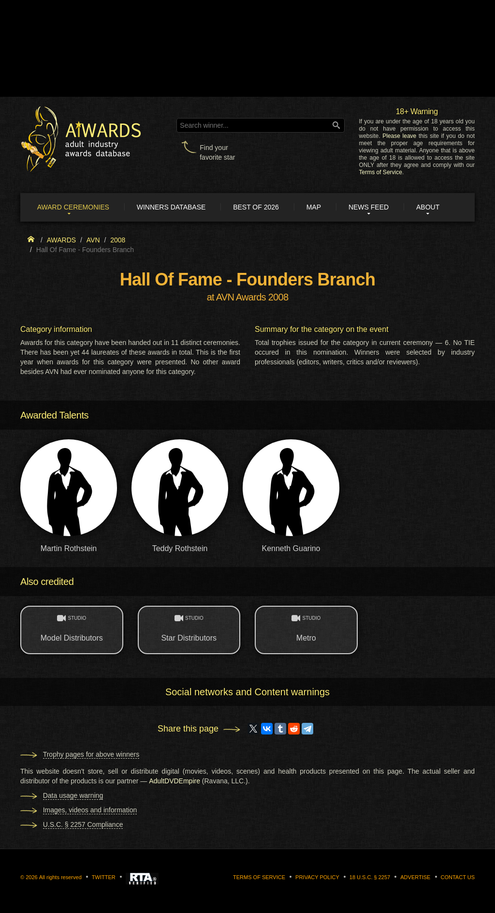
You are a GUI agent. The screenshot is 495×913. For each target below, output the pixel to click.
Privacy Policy (317, 877)
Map (313, 207)
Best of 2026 (256, 207)
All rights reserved (60, 877)
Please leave (399, 136)
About (428, 207)
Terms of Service (380, 172)
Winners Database (171, 207)
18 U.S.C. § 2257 (369, 877)
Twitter (104, 877)
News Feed (369, 207)
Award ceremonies (73, 207)
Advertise (415, 877)
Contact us (458, 877)
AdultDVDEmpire (174, 781)
